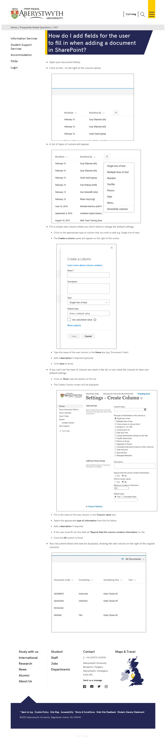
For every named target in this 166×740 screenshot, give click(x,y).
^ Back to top (26, 712)
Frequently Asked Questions (35, 27)
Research (25, 663)
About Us (25, 681)
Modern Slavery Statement (131, 712)
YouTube (91, 686)
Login (14, 67)
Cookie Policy (42, 712)
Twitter (99, 686)
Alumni (24, 675)
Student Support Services (21, 47)
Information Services (24, 38)
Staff (54, 657)
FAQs (14, 61)
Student (57, 651)
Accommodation (21, 55)
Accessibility (67, 712)
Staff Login (82, 736)
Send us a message (92, 680)
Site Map (54, 712)
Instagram (106, 686)
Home (14, 27)
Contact (89, 651)
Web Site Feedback (106, 712)
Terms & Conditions (85, 712)
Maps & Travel (125, 651)
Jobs (54, 663)
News (23, 669)
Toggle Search (142, 14)
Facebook (84, 686)
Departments (60, 669)
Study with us (28, 651)
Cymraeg (131, 14)
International (28, 657)
